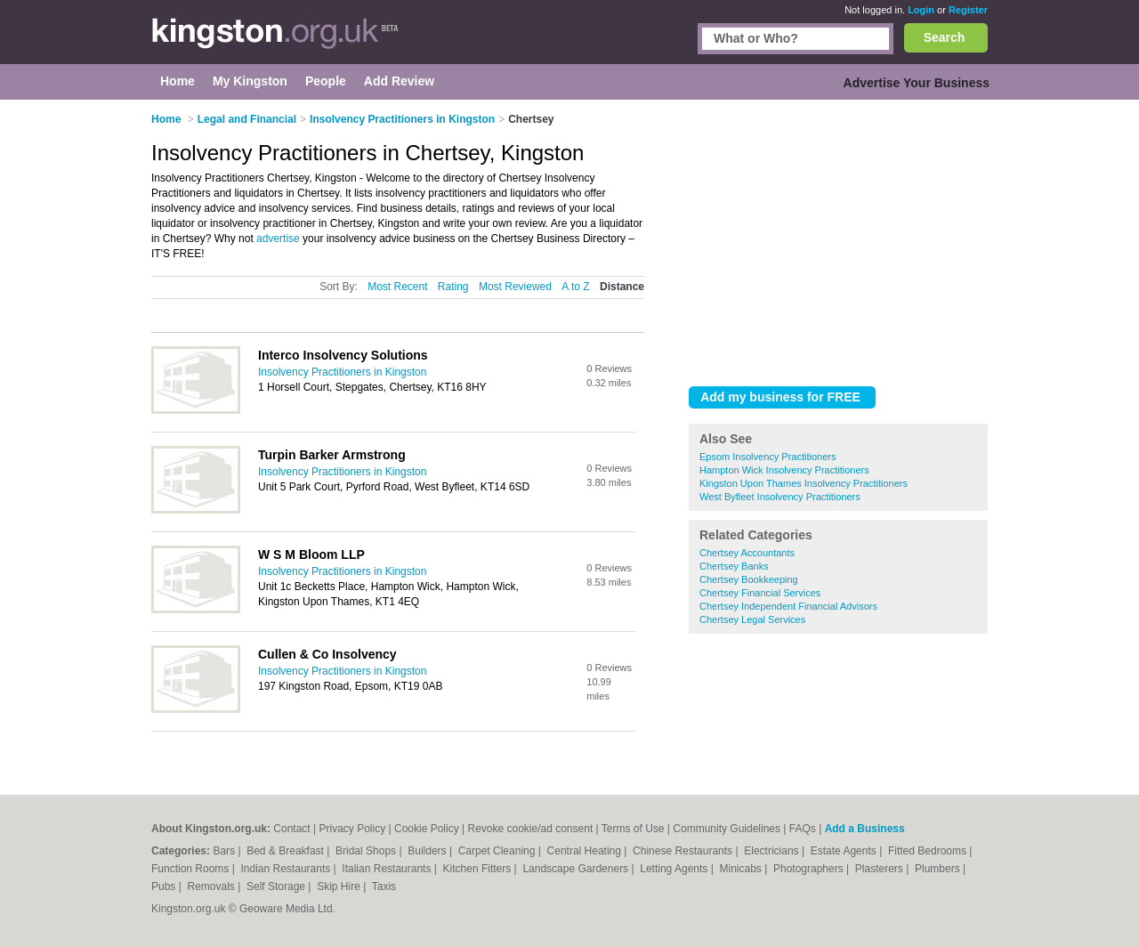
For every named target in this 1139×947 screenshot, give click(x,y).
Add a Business (865, 828)
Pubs (165, 886)
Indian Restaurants (287, 868)
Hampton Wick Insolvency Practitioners (784, 470)
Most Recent (397, 286)
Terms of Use (633, 828)
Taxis (384, 886)
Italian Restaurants (387, 868)
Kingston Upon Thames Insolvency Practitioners (803, 483)
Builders (428, 851)
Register (968, 9)
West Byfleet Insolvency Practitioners (779, 496)
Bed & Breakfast (286, 851)
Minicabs (741, 868)
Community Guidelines (726, 828)
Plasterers (880, 868)
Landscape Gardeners (576, 868)
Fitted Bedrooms (928, 851)
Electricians (773, 851)
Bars (225, 851)
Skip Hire (340, 886)
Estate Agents (845, 851)
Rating (453, 286)
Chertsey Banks (734, 566)
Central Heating (586, 851)
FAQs (802, 828)
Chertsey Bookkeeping (748, 579)
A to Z (575, 286)
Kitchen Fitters (478, 868)
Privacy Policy (352, 828)
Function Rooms (191, 868)
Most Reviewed (515, 286)
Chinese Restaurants (684, 851)
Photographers (809, 868)
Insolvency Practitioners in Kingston (342, 372)
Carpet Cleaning (498, 851)
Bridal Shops (367, 851)
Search (944, 37)
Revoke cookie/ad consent (530, 828)
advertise (278, 238)
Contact (291, 828)
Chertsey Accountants (747, 552)
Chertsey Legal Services (752, 619)
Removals (212, 886)
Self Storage (277, 886)
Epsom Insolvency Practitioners (767, 456)
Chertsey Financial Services (759, 592)
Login (921, 9)
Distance (622, 286)
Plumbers (939, 868)
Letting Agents (675, 868)
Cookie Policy (426, 828)
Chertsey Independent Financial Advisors (788, 606)
